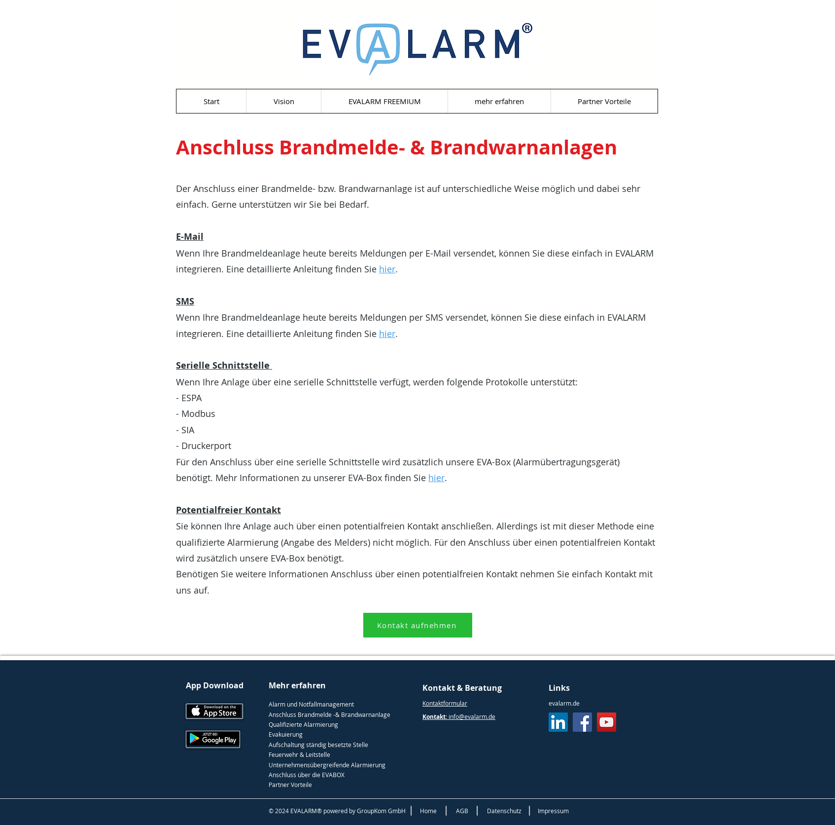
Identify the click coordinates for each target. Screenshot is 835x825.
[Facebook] (582, 722)
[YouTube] (606, 722)
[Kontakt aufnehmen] (417, 625)
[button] (499, 101)
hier (387, 269)
